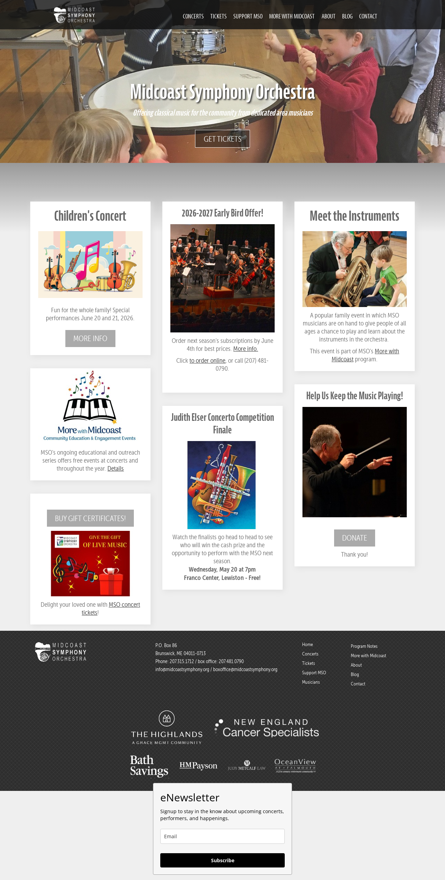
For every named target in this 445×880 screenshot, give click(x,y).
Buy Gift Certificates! (90, 518)
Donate (354, 537)
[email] (222, 836)
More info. (245, 349)
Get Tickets (223, 138)
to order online (207, 360)
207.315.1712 (182, 661)
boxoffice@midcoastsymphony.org (245, 669)
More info (90, 338)
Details (115, 468)
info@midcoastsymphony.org (182, 669)
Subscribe (222, 860)
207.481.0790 (231, 661)
